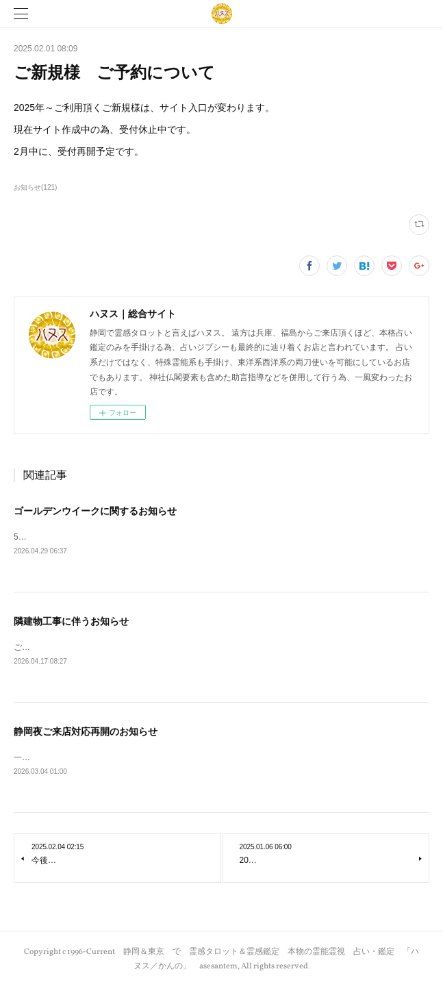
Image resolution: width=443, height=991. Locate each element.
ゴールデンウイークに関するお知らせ (95, 510)
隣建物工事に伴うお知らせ (71, 621)
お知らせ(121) (35, 187)
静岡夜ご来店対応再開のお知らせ (85, 733)
